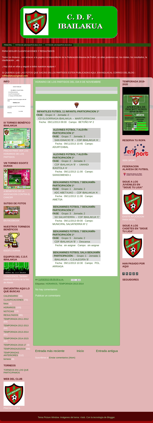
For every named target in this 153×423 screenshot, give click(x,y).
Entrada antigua (107, 351)
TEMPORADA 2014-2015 (16, 338)
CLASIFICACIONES (13, 300)
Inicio (80, 351)
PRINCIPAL (8, 45)
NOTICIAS (9, 311)
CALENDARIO (11, 296)
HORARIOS (51, 283)
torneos (7, 359)
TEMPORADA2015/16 (15, 348)
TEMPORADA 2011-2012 (16, 319)
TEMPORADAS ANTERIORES (11, 354)
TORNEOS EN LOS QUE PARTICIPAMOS (16, 371)
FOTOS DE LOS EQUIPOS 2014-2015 (29, 45)
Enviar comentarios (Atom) (62, 357)
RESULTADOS (11, 315)
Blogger (111, 417)
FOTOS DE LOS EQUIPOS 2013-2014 (58, 45)
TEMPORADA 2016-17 (15, 345)
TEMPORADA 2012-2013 (16, 325)
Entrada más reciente (49, 351)
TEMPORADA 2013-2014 (71, 283)
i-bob (82, 417)
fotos (6, 303)
